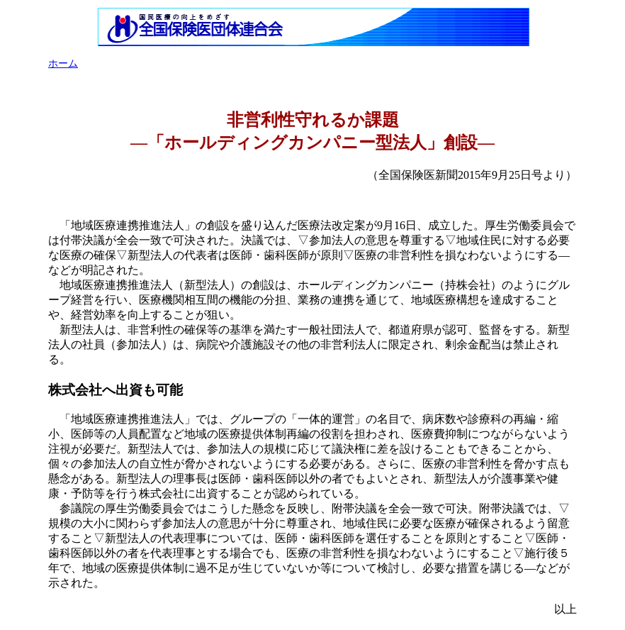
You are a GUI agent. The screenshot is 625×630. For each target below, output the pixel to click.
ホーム (63, 63)
